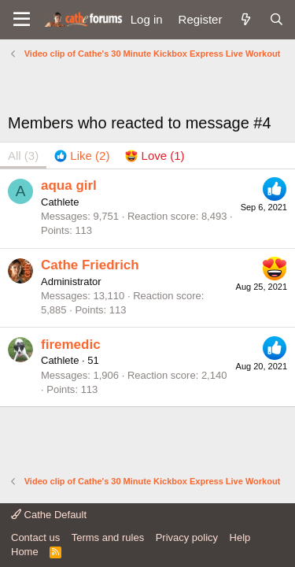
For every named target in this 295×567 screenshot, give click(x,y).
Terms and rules (108, 537)
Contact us (35, 537)
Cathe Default (49, 515)
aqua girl (69, 185)
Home (25, 552)
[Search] (276, 19)
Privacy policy (187, 537)
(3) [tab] (23, 155)
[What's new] (245, 19)
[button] (21, 19)
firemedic (71, 344)
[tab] (81, 156)
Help (240, 537)
